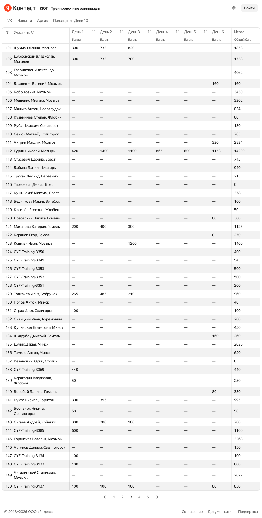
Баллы (79, 40)
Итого (242, 31)
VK (9, 20)
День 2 (108, 31)
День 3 (136, 31)
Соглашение (192, 512)
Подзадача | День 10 (70, 20)
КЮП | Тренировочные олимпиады (70, 8)
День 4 (164, 31)
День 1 (80, 31)
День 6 (220, 31)
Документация (220, 512)
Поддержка (248, 512)
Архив (42, 20)
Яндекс (45, 512)
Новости (24, 20)
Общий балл (246, 40)
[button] (24, 32)
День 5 (192, 31)
